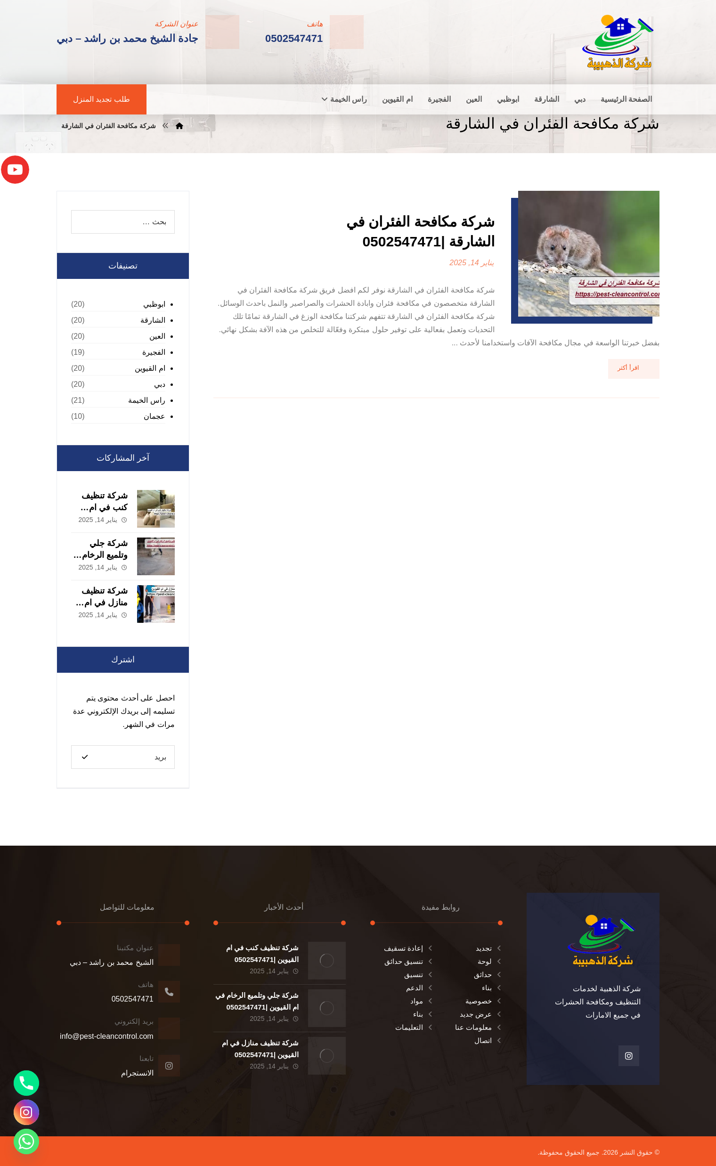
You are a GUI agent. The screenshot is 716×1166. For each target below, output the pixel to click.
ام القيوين (150, 368)
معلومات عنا (479, 1027)
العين (157, 336)
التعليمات (414, 1027)
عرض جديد (481, 1014)
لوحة (490, 961)
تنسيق (419, 974)
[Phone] (26, 1083)
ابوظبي (154, 304)
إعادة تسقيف (409, 948)
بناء (492, 988)
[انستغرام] (628, 1055)
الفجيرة (153, 352)
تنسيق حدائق (409, 961)
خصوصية (484, 1001)
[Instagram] (26, 1112)
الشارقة (152, 320)
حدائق (488, 974)
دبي (159, 384)
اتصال (488, 1040)
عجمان (154, 416)
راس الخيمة (146, 400)
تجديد (489, 948)
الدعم (420, 988)
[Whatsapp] (26, 1141)
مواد (422, 1001)
